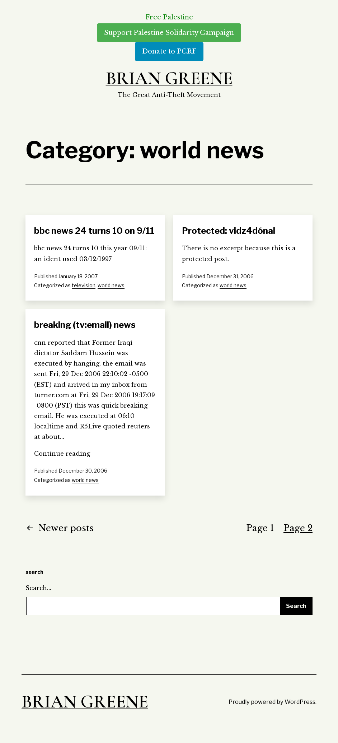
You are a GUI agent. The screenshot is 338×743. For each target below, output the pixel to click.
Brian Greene (169, 78)
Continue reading (62, 453)
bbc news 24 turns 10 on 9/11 (94, 231)
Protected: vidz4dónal (228, 231)
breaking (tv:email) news (85, 325)
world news (111, 285)
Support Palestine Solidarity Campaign (169, 33)
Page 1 (260, 528)
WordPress (300, 701)
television (83, 285)
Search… (38, 587)
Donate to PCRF (169, 51)
